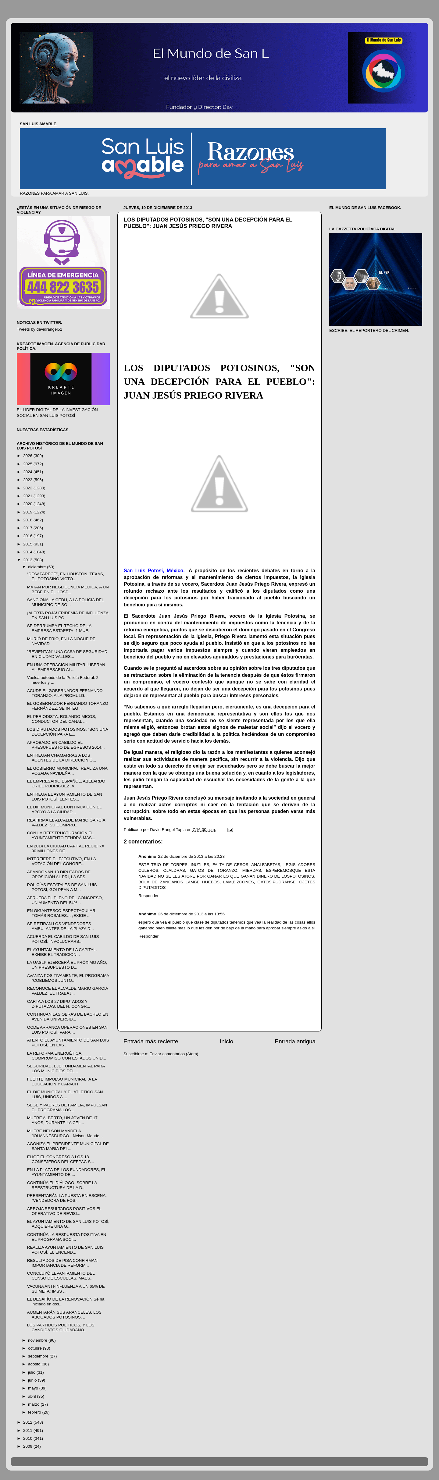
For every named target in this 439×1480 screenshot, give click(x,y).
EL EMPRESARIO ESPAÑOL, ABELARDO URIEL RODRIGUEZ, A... (66, 783)
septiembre (39, 1356)
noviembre (38, 1340)
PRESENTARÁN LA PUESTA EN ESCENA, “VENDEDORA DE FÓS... (67, 1198)
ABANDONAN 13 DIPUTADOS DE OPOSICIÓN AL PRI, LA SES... (59, 874)
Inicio (226, 1041)
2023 (28, 479)
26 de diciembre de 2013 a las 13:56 (191, 914)
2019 (28, 512)
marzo (34, 1404)
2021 (28, 496)
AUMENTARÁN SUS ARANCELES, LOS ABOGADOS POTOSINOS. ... (64, 1314)
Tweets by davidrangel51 (39, 329)
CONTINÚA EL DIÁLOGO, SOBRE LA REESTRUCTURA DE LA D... (62, 1185)
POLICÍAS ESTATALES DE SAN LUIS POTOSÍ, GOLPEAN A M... (62, 887)
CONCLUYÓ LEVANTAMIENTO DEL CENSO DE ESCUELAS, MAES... (61, 1275)
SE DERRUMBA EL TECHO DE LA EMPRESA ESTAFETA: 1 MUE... (59, 628)
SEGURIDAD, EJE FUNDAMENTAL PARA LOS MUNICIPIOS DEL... (66, 1068)
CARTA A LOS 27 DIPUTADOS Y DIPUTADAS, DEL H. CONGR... (58, 1004)
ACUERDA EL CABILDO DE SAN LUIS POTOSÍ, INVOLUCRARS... (63, 939)
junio (33, 1380)
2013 (28, 560)
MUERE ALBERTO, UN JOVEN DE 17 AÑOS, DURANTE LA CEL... (62, 1120)
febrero (35, 1412)
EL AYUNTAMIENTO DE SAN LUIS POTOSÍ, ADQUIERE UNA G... (68, 1224)
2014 (28, 552)
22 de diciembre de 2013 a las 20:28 (191, 856)
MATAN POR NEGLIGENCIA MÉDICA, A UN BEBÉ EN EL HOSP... (68, 589)
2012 (28, 1422)
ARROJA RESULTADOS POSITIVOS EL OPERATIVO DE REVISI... (64, 1211)
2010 (28, 1438)
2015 (28, 544)
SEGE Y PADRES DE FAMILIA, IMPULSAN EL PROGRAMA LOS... (67, 1107)
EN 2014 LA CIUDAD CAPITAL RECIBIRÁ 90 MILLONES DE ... (66, 848)
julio (32, 1372)
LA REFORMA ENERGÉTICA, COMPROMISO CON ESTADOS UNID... (66, 1055)
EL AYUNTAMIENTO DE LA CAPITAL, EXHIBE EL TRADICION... (62, 952)
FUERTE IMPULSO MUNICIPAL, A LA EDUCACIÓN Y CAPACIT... (62, 1081)
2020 (28, 504)
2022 (28, 488)
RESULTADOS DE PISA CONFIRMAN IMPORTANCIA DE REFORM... (62, 1263)
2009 (28, 1446)
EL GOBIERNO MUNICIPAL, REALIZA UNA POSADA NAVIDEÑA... (67, 770)
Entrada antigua (295, 1041)
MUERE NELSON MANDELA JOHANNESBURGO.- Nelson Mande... (65, 1133)
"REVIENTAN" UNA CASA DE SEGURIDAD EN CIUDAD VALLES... (67, 654)
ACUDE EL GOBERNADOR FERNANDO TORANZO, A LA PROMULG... (65, 693)
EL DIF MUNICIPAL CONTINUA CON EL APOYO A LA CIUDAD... (64, 809)
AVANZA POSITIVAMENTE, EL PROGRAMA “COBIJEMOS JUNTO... (68, 978)
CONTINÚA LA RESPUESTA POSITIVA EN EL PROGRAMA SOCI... (66, 1237)
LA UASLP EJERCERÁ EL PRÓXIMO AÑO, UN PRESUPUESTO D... (67, 965)
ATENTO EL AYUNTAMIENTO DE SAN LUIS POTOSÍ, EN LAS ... (68, 1042)
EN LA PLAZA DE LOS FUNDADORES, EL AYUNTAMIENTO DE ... (66, 1172)
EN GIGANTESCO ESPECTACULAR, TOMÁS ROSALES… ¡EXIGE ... (62, 913)
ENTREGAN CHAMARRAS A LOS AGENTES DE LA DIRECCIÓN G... (61, 757)
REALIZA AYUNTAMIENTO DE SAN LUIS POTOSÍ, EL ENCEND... (65, 1250)
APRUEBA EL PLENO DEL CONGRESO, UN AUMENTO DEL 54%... (65, 900)
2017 (28, 528)
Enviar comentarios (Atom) (174, 1054)
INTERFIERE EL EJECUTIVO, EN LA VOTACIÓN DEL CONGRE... (61, 861)
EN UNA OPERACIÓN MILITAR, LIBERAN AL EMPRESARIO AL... (66, 667)
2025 (28, 464)
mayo (33, 1388)
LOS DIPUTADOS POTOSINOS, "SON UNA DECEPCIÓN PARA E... (67, 731)
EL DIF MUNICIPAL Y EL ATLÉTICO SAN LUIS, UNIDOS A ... (65, 1094)
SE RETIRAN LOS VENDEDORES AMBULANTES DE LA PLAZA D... (60, 926)
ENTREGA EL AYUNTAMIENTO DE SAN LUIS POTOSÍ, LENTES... (64, 796)
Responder (148, 895)
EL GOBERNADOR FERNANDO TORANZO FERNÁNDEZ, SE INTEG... (67, 706)
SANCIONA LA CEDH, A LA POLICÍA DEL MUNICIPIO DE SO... (65, 602)
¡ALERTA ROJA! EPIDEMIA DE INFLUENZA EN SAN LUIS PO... (68, 615)
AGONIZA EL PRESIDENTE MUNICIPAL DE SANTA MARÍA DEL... (68, 1146)
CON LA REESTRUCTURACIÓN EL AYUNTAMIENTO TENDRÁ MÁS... (61, 835)
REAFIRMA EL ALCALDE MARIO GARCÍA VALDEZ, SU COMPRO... (66, 822)
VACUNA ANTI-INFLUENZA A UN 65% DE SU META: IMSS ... (66, 1289)
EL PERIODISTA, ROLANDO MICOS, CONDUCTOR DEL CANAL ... (61, 719)
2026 (28, 455)
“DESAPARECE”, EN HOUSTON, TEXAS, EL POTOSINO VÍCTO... (65, 576)
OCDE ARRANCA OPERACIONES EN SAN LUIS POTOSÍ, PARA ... (67, 1030)
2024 (28, 472)
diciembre (37, 567)
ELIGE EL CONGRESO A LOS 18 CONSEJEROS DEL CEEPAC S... (60, 1159)
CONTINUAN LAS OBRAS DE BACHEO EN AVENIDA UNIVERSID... (67, 1016)
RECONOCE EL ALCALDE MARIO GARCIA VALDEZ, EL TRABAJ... (67, 991)
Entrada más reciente (150, 1041)
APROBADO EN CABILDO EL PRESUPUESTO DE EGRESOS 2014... (66, 745)
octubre (35, 1348)
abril (32, 1396)
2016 (28, 536)
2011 (28, 1430)
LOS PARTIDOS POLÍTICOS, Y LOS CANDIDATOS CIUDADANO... (61, 1327)
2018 (28, 520)
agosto (34, 1364)
